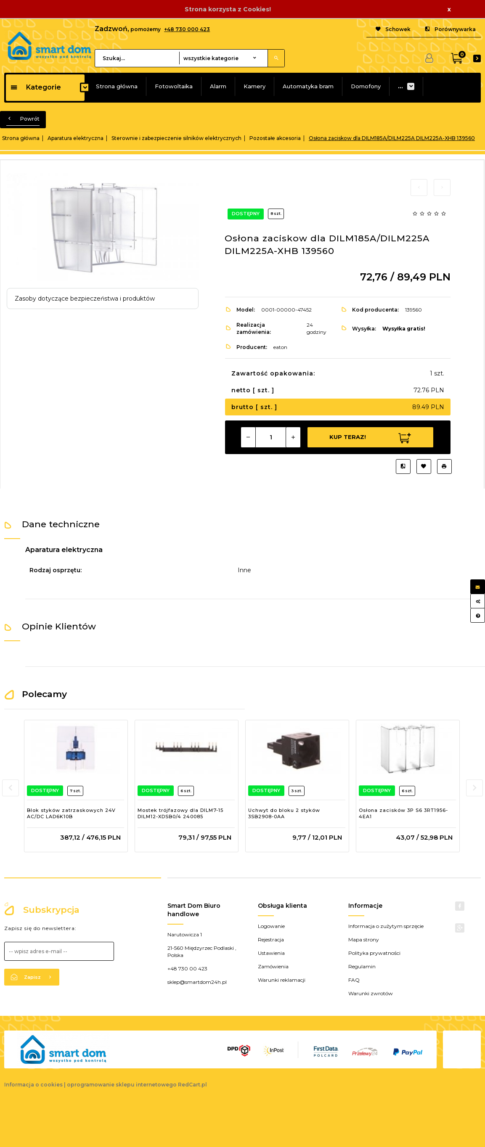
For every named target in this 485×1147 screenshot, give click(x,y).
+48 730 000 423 (187, 29)
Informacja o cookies (33, 1084)
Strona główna (117, 86)
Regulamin (362, 966)
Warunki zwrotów (370, 993)
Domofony (366, 86)
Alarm (218, 86)
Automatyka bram (308, 86)
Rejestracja (271, 939)
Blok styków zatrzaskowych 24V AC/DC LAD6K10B (71, 813)
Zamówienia (273, 966)
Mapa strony (363, 939)
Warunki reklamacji (281, 980)
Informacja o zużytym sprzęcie (386, 926)
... (400, 86)
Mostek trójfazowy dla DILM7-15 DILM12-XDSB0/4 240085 (180, 813)
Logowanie (271, 926)
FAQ (354, 980)
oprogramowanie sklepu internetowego (122, 1084)
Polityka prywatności (374, 953)
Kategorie (35, 87)
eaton (280, 347)
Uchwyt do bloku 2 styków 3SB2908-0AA (284, 813)
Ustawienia (271, 953)
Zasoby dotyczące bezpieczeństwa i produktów (85, 298)
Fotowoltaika (174, 86)
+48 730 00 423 (187, 968)
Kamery (254, 86)
